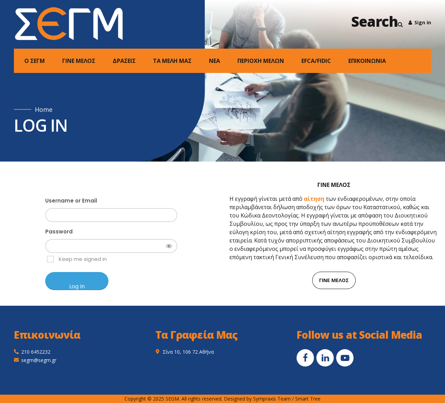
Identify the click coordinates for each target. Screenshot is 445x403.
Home (43, 110)
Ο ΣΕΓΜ (34, 61)
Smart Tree (308, 398)
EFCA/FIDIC (316, 61)
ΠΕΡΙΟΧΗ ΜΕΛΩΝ (260, 61)
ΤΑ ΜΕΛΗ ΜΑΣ (172, 61)
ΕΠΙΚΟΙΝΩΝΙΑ (367, 61)
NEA (214, 61)
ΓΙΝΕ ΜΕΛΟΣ (78, 61)
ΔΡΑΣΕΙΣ (124, 61)
